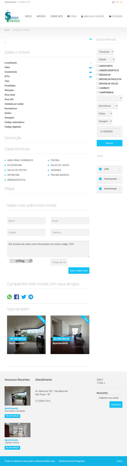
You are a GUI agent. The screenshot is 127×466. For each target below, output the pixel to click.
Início (7, 30)
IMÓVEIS (41, 16)
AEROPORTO (105, 66)
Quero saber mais (79, 270)
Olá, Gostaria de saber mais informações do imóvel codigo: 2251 (48, 249)
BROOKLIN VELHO (107, 83)
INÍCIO (28, 16)
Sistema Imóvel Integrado (72, 461)
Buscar (109, 143)
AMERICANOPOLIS (108, 70)
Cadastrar (116, 404)
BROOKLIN (103, 75)
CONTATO (116, 16)
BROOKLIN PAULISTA (109, 79)
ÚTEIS (72, 16)
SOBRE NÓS (56, 16)
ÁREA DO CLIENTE (93, 16)
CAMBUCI (103, 88)
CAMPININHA (105, 92)
